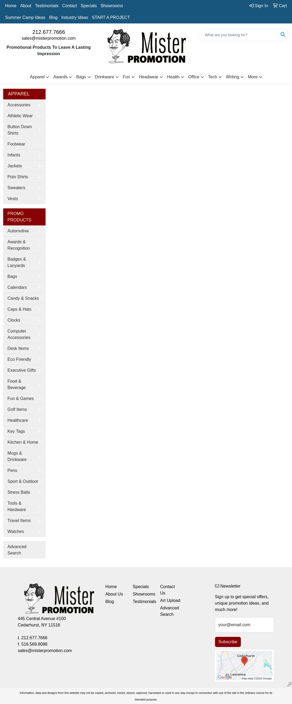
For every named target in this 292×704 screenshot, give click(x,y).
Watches (15, 531)
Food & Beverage (16, 384)
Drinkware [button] (104, 77)
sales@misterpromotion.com (49, 38)
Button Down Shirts (19, 129)
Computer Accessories (18, 334)
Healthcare (17, 420)
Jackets (14, 166)
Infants (13, 155)
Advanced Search (16, 549)
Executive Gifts (21, 370)
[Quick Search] (238, 35)
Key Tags (16, 431)
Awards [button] (60, 77)
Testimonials (47, 5)
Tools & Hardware (16, 506)
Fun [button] (126, 77)
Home (11, 5)
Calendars (17, 287)
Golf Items (17, 409)
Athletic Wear (20, 116)
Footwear (16, 144)
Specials (89, 5)
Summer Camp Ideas (25, 17)
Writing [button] (232, 77)
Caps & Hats (19, 309)
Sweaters (16, 187)
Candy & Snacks (23, 298)
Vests (12, 198)
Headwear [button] (148, 77)
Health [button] (173, 77)
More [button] (252, 77)
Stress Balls (18, 492)
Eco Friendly (19, 359)
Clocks (13, 320)
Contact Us (167, 589)
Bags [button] (81, 77)
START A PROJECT (111, 17)
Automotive (18, 231)
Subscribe (227, 642)
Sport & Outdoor (22, 481)
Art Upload (170, 600)
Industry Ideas (74, 17)
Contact (69, 5)
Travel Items (19, 520)
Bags (12, 276)
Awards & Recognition (18, 245)
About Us (114, 594)
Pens (12, 470)
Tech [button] (212, 77)
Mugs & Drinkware (17, 456)
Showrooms (111, 5)
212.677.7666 (48, 32)
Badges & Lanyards (16, 262)
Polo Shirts (17, 177)
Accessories (18, 105)
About (25, 5)
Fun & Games (20, 398)
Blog (53, 17)
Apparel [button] (37, 77)
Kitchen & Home (22, 442)
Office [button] (194, 77)
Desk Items (18, 348)
